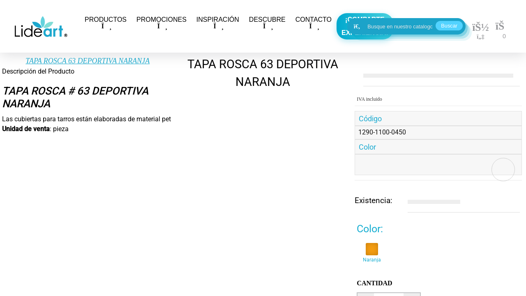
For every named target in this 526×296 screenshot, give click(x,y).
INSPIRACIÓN (217, 23)
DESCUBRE (267, 23)
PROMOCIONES (161, 23)
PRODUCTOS (106, 23)
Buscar (449, 26)
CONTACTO (313, 23)
